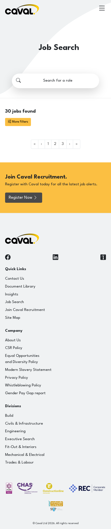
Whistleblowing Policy (23, 385)
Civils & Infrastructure (24, 423)
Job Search (14, 302)
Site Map (12, 318)
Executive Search (20, 439)
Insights (11, 294)
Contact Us (14, 279)
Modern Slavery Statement (28, 370)
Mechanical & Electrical (24, 455)
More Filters (18, 121)
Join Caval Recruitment (25, 310)
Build (9, 416)
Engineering (15, 431)
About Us (13, 340)
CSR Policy (13, 348)
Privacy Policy (16, 378)
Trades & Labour (19, 462)
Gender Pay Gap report (25, 393)
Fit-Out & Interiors (20, 447)
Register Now (23, 198)
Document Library (20, 286)
